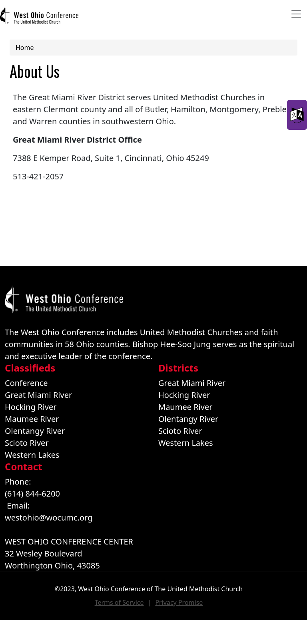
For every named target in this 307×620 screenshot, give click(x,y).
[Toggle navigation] (296, 14)
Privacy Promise (179, 602)
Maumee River (32, 418)
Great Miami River (38, 394)
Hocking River (31, 406)
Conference (26, 383)
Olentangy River (35, 430)
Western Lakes (32, 454)
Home (25, 47)
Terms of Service (119, 602)
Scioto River (27, 442)
